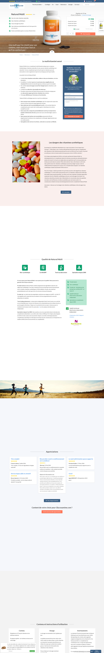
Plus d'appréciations (52, 500)
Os (53, 4)
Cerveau (77, 4)
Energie (70, 4)
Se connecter (89, 1)
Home (21, 54)
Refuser (10, 651)
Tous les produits (37, 4)
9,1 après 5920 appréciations (23, 1)
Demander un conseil (73, 116)
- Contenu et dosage (86, 15)
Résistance (64, 4)
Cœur (57, 4)
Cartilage (48, 4)
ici (39, 307)
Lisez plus (65, 192)
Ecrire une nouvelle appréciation (52, 511)
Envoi (39, 1)
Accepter (32, 651)
